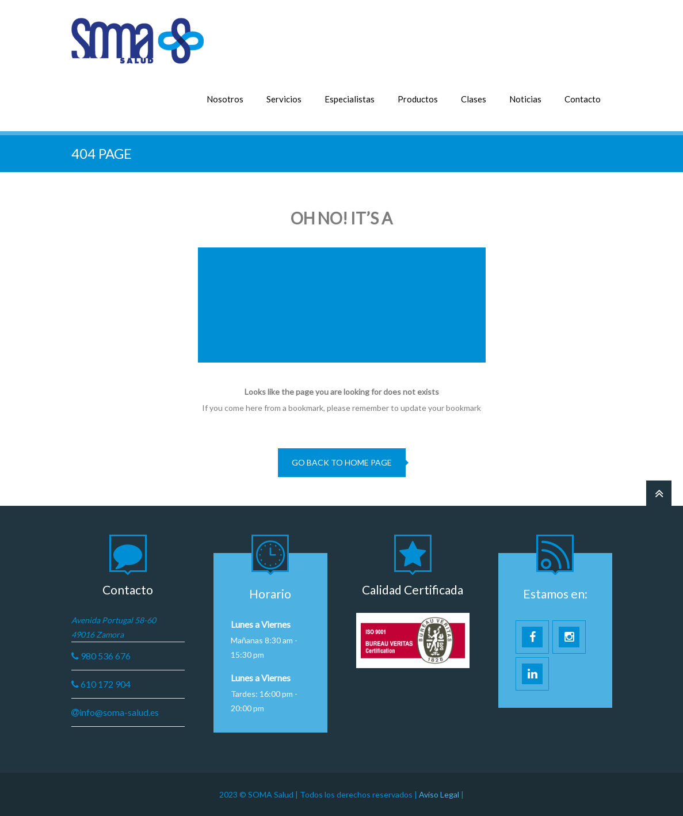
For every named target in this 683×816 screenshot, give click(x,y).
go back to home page (342, 462)
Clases (473, 99)
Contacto (582, 99)
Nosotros (225, 99)
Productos (418, 99)
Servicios (284, 99)
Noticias (525, 99)
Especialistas (350, 99)
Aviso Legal (440, 794)
